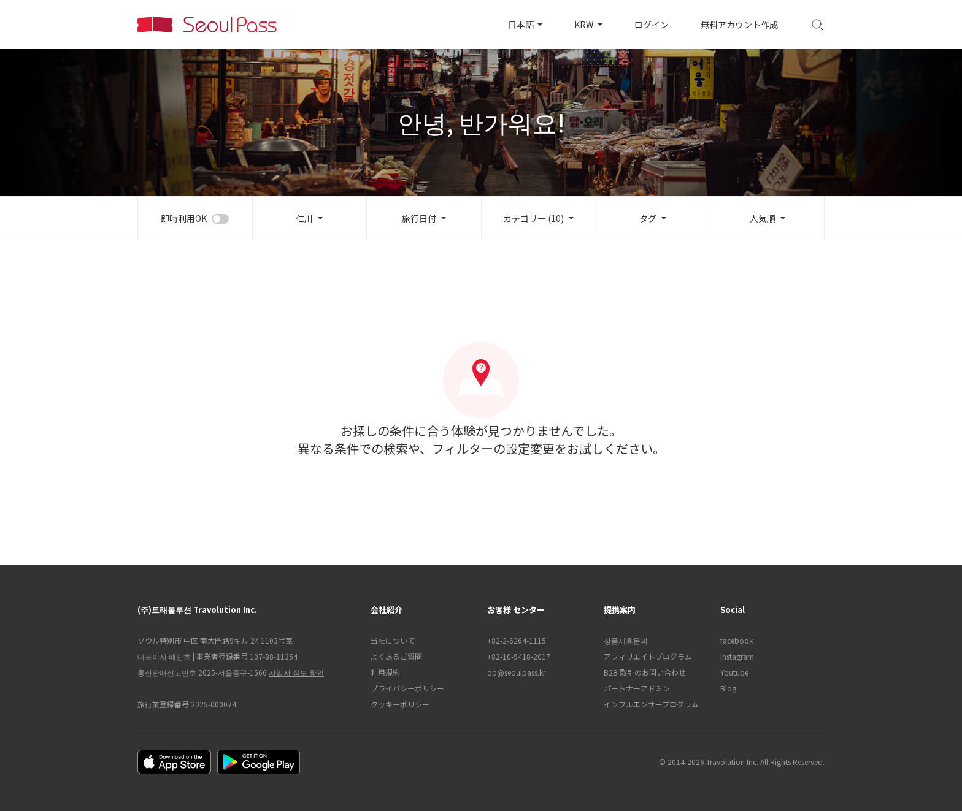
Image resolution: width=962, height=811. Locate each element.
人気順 (762, 218)
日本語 (522, 24)
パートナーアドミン (637, 688)
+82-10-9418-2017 (518, 656)
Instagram (737, 656)
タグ (647, 218)
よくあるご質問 (396, 656)
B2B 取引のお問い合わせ (645, 672)
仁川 (304, 218)
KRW (584, 24)
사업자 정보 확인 (296, 672)
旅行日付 (419, 218)
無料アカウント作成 (739, 24)
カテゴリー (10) (533, 218)
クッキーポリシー (400, 704)
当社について (393, 640)
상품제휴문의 (626, 640)
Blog (728, 688)
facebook (736, 640)
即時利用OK (184, 218)
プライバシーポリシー (407, 688)
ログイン (651, 24)
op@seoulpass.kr (516, 672)
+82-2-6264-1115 (516, 640)
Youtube (734, 672)
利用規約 (385, 672)
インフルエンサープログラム (651, 704)
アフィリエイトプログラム (648, 656)
